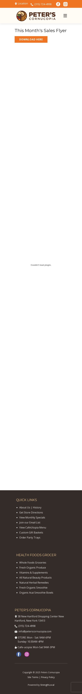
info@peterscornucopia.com (33, 631)
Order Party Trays (29, 537)
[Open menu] (65, 15)
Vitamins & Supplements (33, 572)
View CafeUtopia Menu (32, 527)
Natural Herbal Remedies (34, 582)
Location (21, 3)
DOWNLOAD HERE (31, 39)
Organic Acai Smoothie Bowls (36, 592)
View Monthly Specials (32, 517)
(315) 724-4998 (41, 4)
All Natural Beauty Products (35, 577)
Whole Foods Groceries (32, 562)
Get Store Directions (31, 512)
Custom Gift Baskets (31, 532)
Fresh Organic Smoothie (33, 587)
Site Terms (33, 677)
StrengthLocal (47, 684)
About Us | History (30, 507)
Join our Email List (29, 522)
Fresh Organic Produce (32, 567)
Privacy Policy (48, 677)
